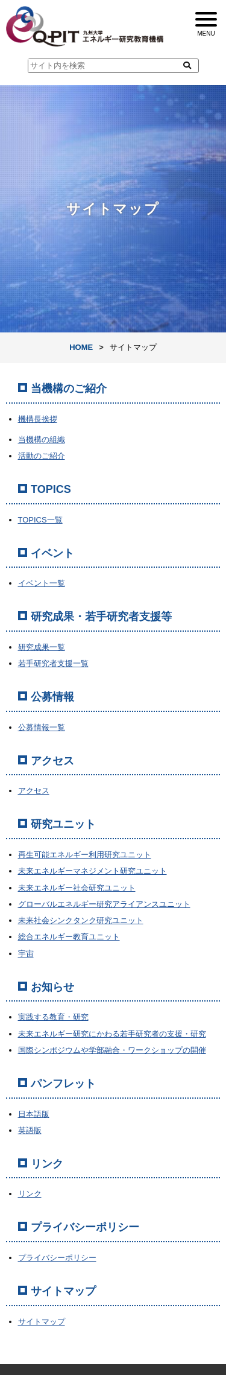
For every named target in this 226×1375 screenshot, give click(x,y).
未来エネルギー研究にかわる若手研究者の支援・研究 (112, 1033)
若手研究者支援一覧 (53, 663)
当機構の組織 (41, 439)
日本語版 (33, 1114)
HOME (81, 347)
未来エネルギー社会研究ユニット (77, 887)
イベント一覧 (41, 583)
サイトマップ (41, 1321)
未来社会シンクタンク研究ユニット (80, 920)
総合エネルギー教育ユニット (69, 936)
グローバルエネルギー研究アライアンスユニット (104, 904)
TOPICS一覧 (40, 519)
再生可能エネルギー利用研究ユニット (84, 854)
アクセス (33, 790)
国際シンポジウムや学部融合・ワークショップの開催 (112, 1050)
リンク (30, 1193)
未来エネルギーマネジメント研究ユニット (92, 870)
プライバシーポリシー (57, 1257)
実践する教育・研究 (53, 1016)
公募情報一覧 (41, 727)
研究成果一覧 (41, 647)
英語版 (30, 1130)
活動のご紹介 (41, 455)
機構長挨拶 (37, 419)
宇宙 (26, 953)
